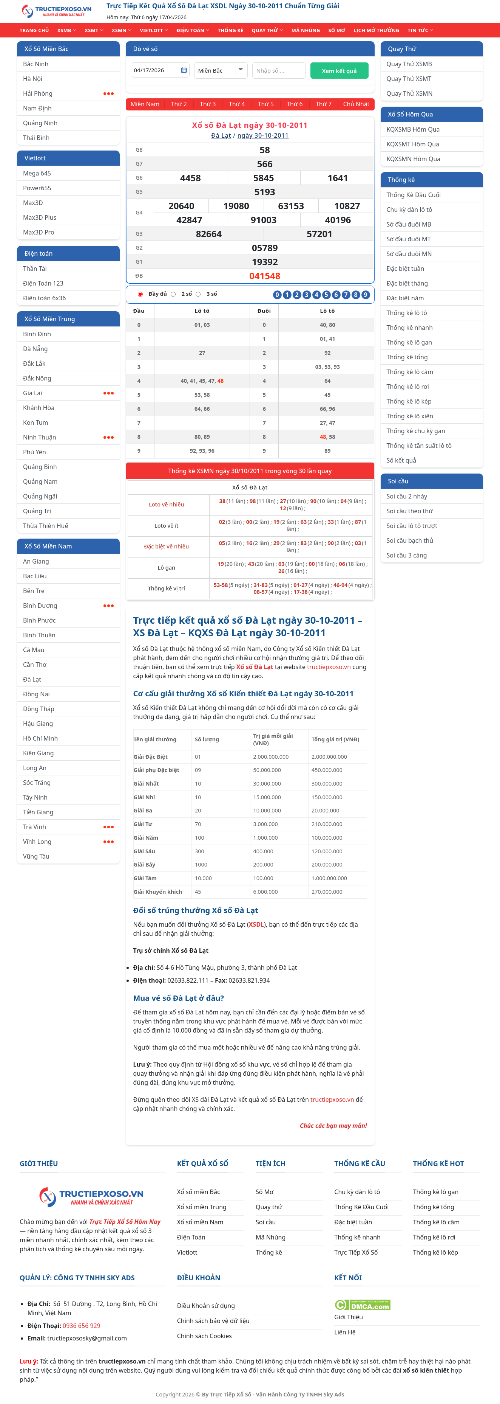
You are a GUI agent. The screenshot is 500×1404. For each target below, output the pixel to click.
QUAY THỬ (267, 30)
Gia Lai (68, 393)
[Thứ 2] (179, 104)
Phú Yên (34, 452)
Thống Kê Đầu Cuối (414, 195)
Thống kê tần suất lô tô (419, 445)
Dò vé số (145, 49)
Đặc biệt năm (405, 298)
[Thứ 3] (208, 104)
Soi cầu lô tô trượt (412, 526)
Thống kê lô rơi (408, 386)
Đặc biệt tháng (407, 283)
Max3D (33, 203)
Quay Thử (402, 49)
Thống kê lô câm (410, 372)
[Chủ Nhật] (356, 104)
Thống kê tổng (407, 357)
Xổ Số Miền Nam (48, 546)
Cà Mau (34, 650)
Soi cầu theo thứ (410, 511)
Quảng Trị (37, 511)
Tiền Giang (38, 812)
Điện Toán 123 (43, 283)
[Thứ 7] (323, 104)
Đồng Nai (36, 694)
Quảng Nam (40, 481)
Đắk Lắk (34, 363)
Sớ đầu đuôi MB (409, 224)
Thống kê (401, 180)
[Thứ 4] (237, 104)
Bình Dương (68, 605)
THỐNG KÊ (231, 30)
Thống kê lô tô (407, 313)
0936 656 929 (81, 1325)
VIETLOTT (154, 30)
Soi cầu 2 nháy (407, 496)
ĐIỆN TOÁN (192, 30)
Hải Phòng (68, 93)
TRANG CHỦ (34, 30)
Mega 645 (37, 173)
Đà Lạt (32, 679)
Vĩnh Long (68, 841)
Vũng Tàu (36, 856)
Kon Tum (35, 422)
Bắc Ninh (35, 64)
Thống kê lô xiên (410, 416)
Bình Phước (39, 620)
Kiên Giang (38, 753)
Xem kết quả (339, 71)
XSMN (122, 30)
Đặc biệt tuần (405, 268)
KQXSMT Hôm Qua (413, 144)
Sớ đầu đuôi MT (409, 239)
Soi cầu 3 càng (407, 555)
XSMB (67, 30)
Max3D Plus (39, 217)
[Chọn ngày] (161, 70)
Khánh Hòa (38, 408)
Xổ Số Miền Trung (50, 319)
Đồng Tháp (38, 709)
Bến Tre (34, 591)
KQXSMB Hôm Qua (413, 129)
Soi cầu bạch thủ (410, 540)
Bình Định (37, 334)
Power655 (37, 188)
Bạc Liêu (35, 576)
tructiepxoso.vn (329, 666)
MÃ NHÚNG (306, 30)
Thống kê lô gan (409, 342)
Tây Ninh (35, 797)
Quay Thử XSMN (410, 93)
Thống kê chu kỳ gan (416, 431)
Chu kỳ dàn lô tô (409, 209)
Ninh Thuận (68, 437)
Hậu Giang (38, 723)
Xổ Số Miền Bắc (46, 49)
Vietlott (35, 158)
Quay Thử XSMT (409, 79)
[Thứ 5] (265, 104)
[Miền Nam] (146, 104)
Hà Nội (32, 79)
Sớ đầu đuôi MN (409, 254)
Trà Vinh (68, 827)
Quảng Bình (40, 467)
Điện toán (38, 253)
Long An (34, 768)
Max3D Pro (38, 232)
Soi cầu (398, 481)
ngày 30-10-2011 (263, 135)
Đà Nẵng (35, 349)
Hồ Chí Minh (40, 738)
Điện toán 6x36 (44, 298)
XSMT (94, 30)
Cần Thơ (34, 664)
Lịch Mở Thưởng (376, 30)
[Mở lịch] (184, 70)
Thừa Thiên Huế (45, 526)
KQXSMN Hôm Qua (414, 159)
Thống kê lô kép (409, 401)
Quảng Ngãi (40, 496)
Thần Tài (35, 268)
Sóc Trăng (37, 782)
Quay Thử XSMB (409, 64)
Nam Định (37, 108)
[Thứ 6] (294, 104)
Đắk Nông (37, 378)
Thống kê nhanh (410, 327)
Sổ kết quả (402, 460)
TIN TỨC (421, 30)
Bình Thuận (39, 635)
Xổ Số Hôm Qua (410, 114)
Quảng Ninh (40, 123)
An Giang (36, 561)
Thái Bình (36, 138)
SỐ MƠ (337, 30)
